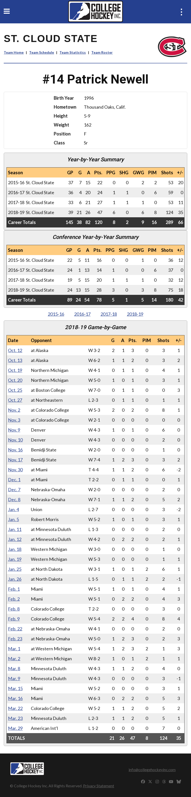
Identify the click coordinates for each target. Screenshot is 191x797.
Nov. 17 (15, 459)
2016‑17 (82, 314)
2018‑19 (135, 314)
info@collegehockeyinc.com (152, 769)
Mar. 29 (15, 728)
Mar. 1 (14, 648)
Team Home (14, 52)
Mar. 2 (14, 658)
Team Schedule (41, 52)
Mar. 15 (15, 688)
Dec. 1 (14, 479)
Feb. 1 (14, 589)
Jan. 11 (14, 529)
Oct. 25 (15, 390)
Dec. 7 (14, 489)
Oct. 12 (15, 350)
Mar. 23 (15, 718)
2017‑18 (108, 314)
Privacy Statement (98, 785)
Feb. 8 (14, 609)
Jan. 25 (14, 569)
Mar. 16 (15, 698)
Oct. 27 (15, 400)
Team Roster (102, 52)
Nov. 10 (15, 440)
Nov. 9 (14, 430)
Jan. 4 (13, 509)
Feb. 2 (14, 599)
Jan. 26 (14, 579)
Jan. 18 (14, 549)
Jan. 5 (13, 519)
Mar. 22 (15, 708)
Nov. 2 (14, 410)
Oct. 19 (15, 370)
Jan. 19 (14, 559)
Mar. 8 (14, 668)
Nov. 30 (15, 469)
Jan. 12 (14, 539)
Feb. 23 (15, 638)
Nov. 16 (15, 449)
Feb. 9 (14, 618)
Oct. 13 (15, 360)
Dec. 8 (14, 499)
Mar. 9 (14, 678)
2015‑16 (56, 314)
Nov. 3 (14, 420)
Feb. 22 (15, 628)
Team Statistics (72, 52)
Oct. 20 (15, 380)
